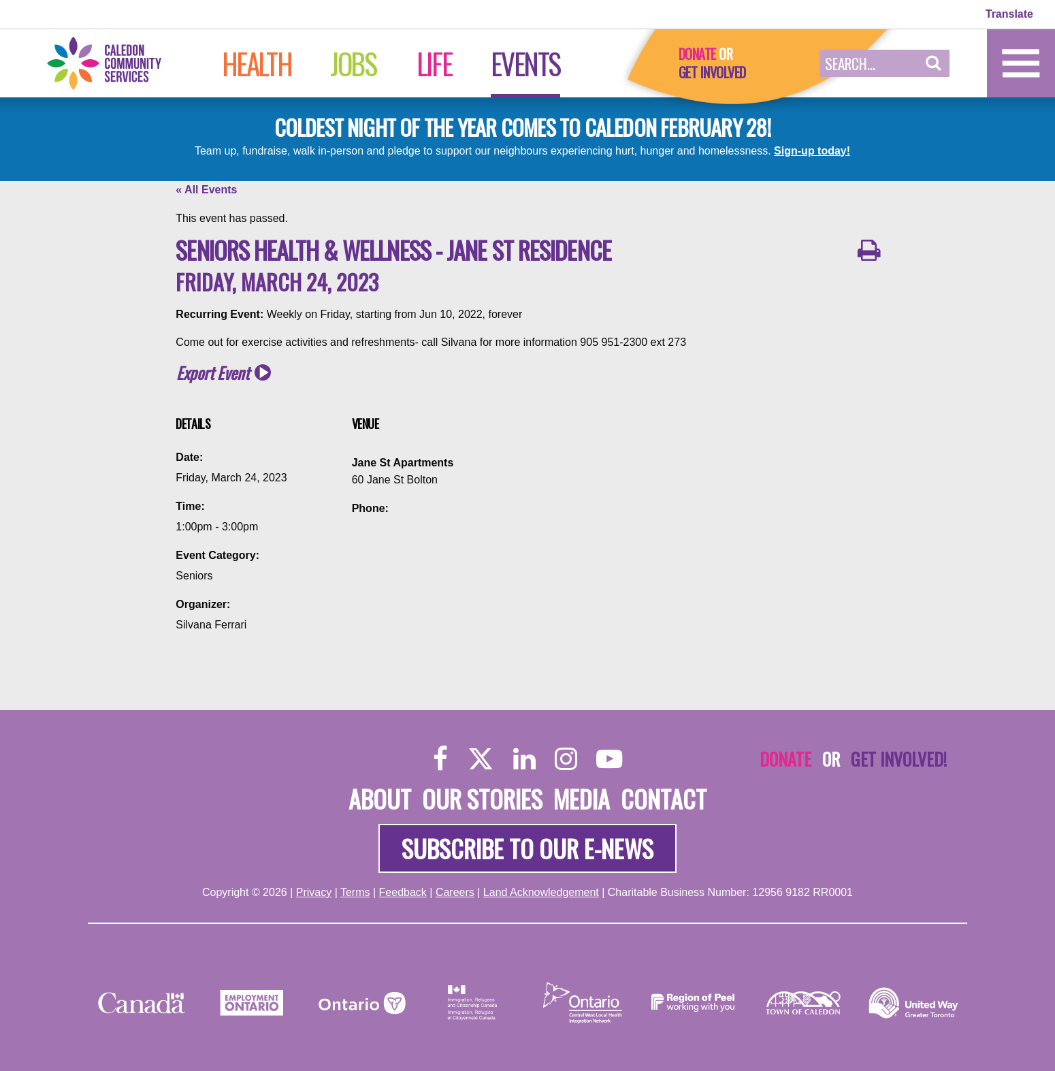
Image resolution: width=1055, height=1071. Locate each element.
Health (257, 63)
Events (525, 63)
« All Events (206, 189)
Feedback (403, 892)
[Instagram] (566, 758)
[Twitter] (480, 758)
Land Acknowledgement (541, 892)
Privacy (313, 892)
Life (434, 63)
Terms (355, 892)
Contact (664, 798)
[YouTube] (609, 758)
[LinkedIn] (524, 758)
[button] (934, 63)
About (379, 798)
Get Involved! (899, 758)
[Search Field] (868, 63)
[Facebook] (441, 758)
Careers (455, 892)
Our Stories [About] (482, 798)
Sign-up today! (812, 151)
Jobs (353, 63)
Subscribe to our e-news (527, 848)
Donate (697, 54)
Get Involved (712, 72)
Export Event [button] (212, 372)
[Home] (118, 62)
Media (581, 798)
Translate (1009, 14)
